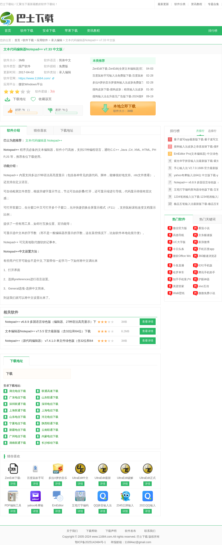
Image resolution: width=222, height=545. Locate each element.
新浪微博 (201, 242)
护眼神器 (201, 279)
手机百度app (203, 249)
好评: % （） (26, 111)
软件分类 (179, 4)
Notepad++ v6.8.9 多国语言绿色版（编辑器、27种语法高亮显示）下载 (50, 323)
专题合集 (213, 4)
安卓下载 (49, 30)
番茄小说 (201, 228)
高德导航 (176, 235)
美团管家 (176, 286)
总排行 (212, 130)
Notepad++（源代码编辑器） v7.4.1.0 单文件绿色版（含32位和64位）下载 (49, 342)
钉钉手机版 (202, 265)
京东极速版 (202, 235)
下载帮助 (91, 531)
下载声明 (111, 531)
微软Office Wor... (179, 256)
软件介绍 (13, 130)
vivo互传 (201, 286)
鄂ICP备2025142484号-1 (90, 542)
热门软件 (178, 219)
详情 (13, 483)
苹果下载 (71, 30)
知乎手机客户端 (179, 279)
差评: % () (66, 111)
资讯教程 (196, 4)
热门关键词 (207, 219)
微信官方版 (177, 228)
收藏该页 (41, 99)
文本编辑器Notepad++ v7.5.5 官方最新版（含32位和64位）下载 (48, 331)
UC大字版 (176, 242)
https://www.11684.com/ (34, 78)
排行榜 (212, 30)
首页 (8, 30)
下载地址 (15, 99)
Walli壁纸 (176, 293)
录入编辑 (56, 40)
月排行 (200, 130)
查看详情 (147, 321)
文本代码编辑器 (35, 140)
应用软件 (42, 40)
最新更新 (163, 4)
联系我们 (149, 531)
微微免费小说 (204, 293)
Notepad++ (54, 140)
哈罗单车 (176, 272)
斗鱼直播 (176, 265)
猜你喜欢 (40, 130)
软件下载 (26, 30)
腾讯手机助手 (204, 272)
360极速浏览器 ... (204, 256)
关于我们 (72, 531)
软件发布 (130, 531)
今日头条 (176, 249)
